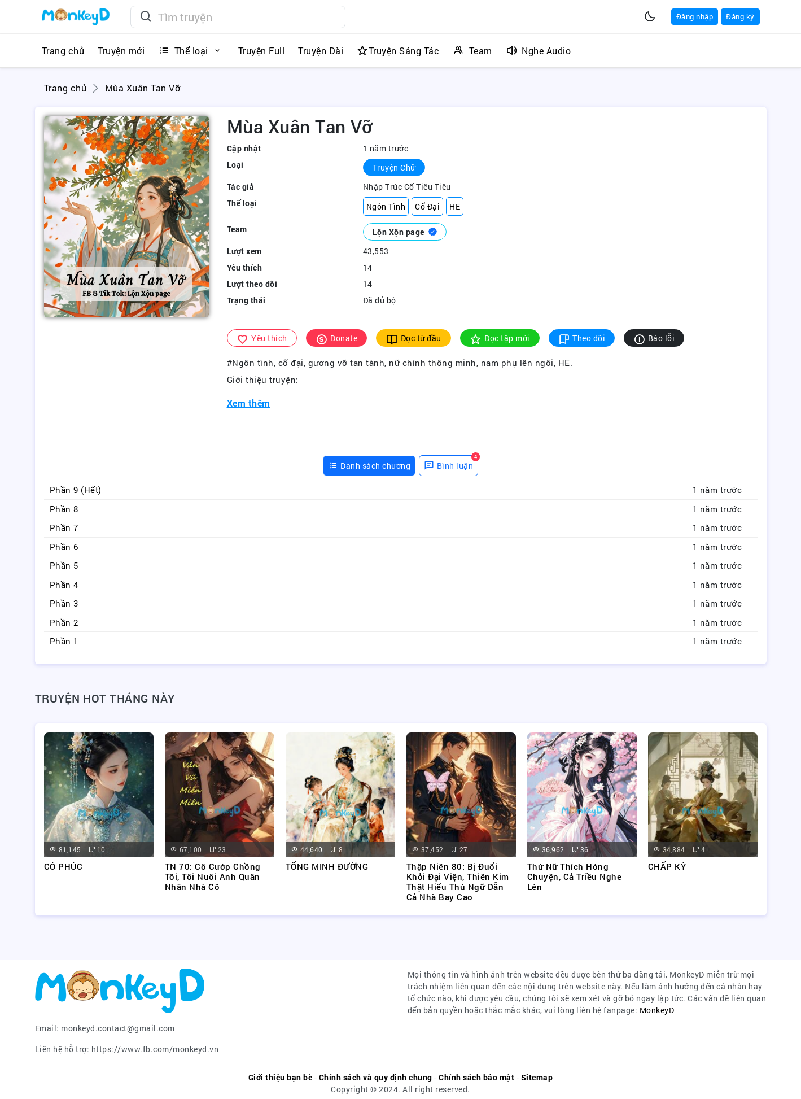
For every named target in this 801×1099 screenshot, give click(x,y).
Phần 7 (64, 527)
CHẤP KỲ (667, 866)
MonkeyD (657, 1010)
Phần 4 (64, 584)
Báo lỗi (654, 338)
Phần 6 (64, 546)
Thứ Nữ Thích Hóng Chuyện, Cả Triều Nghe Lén (574, 876)
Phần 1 (64, 641)
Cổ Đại (427, 206)
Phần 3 (64, 603)
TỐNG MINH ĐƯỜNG (327, 866)
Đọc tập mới (500, 338)
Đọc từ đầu (413, 338)
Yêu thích (262, 338)
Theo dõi (582, 338)
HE (454, 206)
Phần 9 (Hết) (76, 489)
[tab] (369, 465)
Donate (337, 338)
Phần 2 (64, 622)
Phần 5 (64, 565)
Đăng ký (740, 16)
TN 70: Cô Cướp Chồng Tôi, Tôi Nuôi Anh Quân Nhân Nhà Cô (213, 876)
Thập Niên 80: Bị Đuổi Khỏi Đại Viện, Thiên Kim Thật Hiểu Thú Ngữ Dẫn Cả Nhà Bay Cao (457, 881)
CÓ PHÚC (63, 866)
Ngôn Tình (386, 206)
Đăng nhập (695, 16)
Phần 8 (64, 508)
